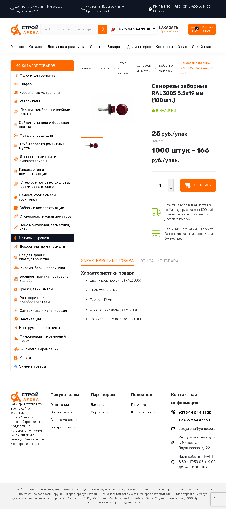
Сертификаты (101, 412)
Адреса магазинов (65, 420)
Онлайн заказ (204, 47)
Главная (17, 47)
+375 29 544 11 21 (194, 420)
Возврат (114, 47)
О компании (60, 405)
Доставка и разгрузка (66, 47)
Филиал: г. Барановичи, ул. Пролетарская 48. (103, 9)
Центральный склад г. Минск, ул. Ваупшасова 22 (36, 9)
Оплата (96, 47)
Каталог (36, 47)
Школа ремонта (143, 412)
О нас (182, 47)
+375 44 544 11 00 (195, 413)
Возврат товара (63, 427)
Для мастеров (139, 47)
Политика (138, 405)
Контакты (164, 47)
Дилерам (98, 405)
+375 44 (134, 29)
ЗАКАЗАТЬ (170, 29)
